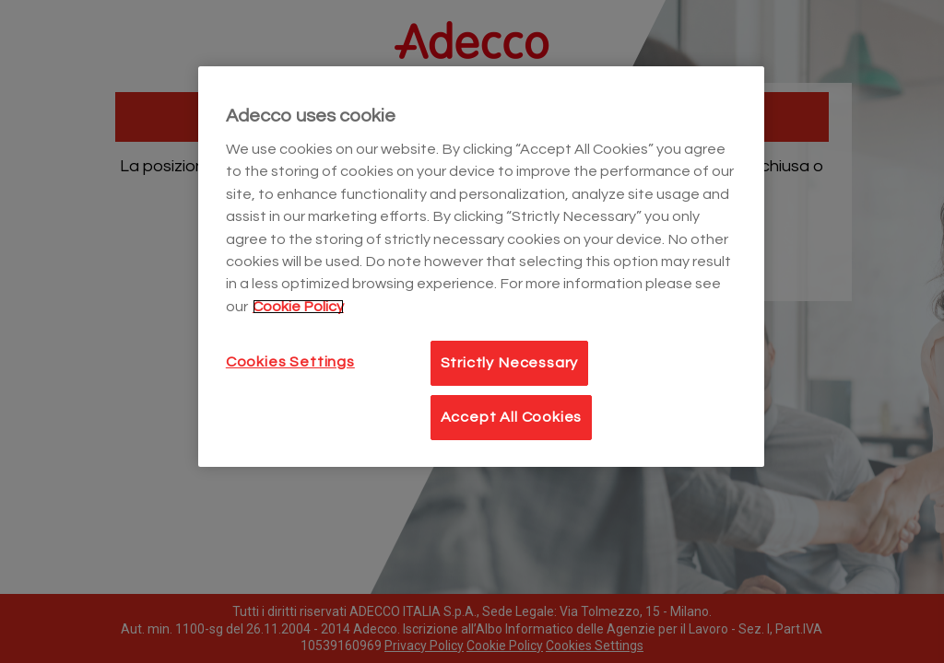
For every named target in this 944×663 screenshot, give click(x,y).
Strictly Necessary (510, 362)
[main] (481, 266)
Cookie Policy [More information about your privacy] (298, 306)
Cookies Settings (290, 362)
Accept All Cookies (512, 417)
